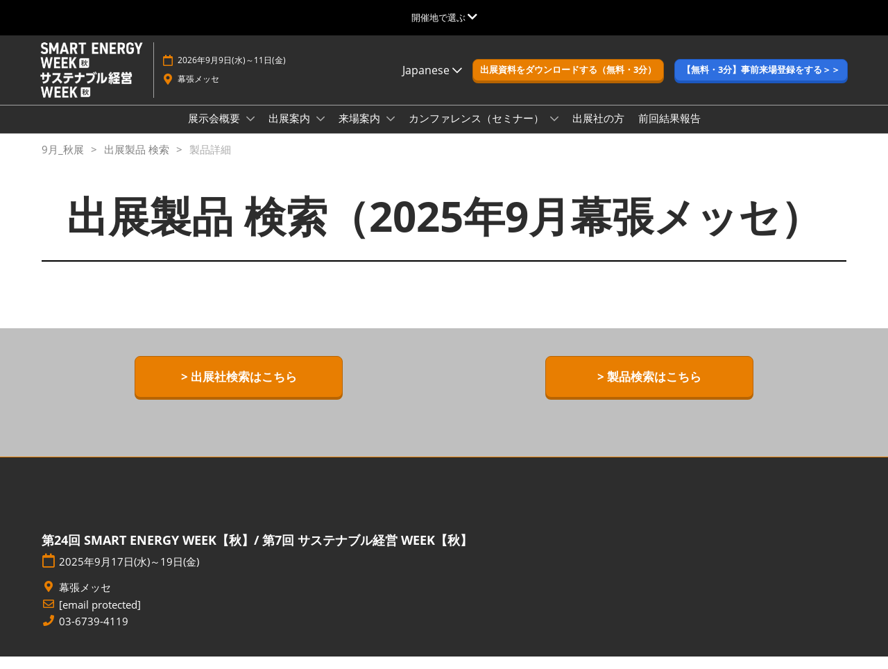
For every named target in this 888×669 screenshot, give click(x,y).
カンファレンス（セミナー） (478, 131)
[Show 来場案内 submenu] (390, 132)
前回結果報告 (669, 131)
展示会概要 (215, 131)
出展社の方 (598, 131)
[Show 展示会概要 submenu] (250, 132)
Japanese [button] (432, 83)
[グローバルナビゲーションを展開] (444, 17)
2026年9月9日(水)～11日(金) (232, 73)
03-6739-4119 (93, 634)
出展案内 (290, 131)
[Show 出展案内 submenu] (320, 132)
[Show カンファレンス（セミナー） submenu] (554, 132)
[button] (568, 83)
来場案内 (361, 131)
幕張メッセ (198, 92)
